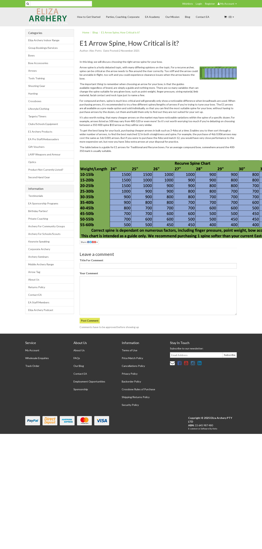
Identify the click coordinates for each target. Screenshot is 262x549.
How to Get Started (88, 16)
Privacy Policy (129, 373)
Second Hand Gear (39, 177)
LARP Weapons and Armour (44, 154)
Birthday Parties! (38, 211)
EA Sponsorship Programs (43, 203)
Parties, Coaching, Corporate (123, 16)
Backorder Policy (131, 381)
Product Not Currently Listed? (45, 169)
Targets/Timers (37, 116)
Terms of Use (129, 350)
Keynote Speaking (39, 241)
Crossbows (34, 101)
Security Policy (130, 404)
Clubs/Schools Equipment (43, 124)
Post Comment (90, 320)
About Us (33, 279)
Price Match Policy (132, 358)
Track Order (32, 365)
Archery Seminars (38, 256)
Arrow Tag (34, 271)
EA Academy (152, 16)
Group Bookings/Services (43, 47)
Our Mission (172, 16)
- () (229, 16)
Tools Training (36, 78)
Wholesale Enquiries (37, 358)
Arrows (32, 70)
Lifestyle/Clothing (38, 108)
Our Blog (78, 365)
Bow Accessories (38, 63)
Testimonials (35, 195)
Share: (89, 242)
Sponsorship (80, 389)
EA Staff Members (38, 302)
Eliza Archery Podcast (40, 310)
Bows (31, 55)
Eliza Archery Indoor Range (43, 40)
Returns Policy (36, 287)
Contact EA (202, 16)
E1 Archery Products (40, 131)
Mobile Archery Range (41, 264)
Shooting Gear (36, 85)
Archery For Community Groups (46, 226)
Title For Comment (91, 260)
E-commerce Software (198, 428)
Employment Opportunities (89, 381)
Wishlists (187, 3)
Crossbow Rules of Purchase (138, 389)
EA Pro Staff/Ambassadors (43, 139)
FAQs (76, 358)
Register (210, 3)
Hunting (33, 93)
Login (199, 3)
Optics (32, 162)
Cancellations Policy (133, 365)
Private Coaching (38, 218)
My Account (32, 350)
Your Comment (89, 273)
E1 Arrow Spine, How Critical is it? (120, 32)
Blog (187, 16)
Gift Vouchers (36, 146)
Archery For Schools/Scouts (44, 233)
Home (85, 32)
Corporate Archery (39, 249)
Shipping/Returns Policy (136, 397)
